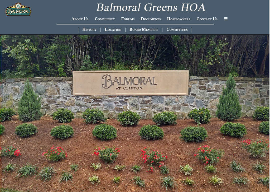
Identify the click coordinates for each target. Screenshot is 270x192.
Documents (151, 19)
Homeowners (178, 19)
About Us (79, 19)
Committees (177, 29)
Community (105, 19)
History (89, 29)
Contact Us (206, 19)
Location (113, 29)
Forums (128, 19)
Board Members (143, 29)
